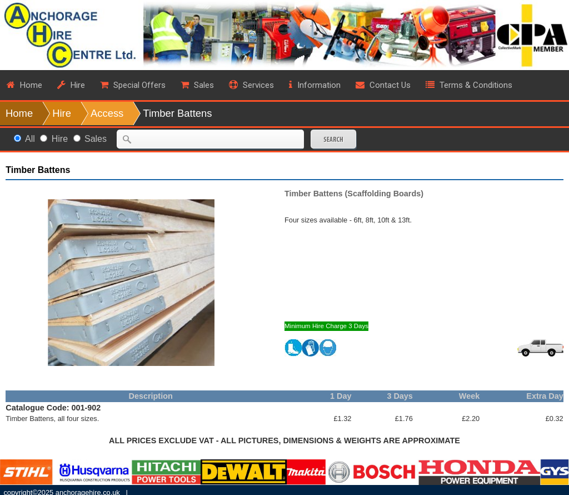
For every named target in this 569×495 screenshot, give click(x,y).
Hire (61, 113)
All (30, 138)
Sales (95, 138)
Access (107, 113)
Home (19, 113)
